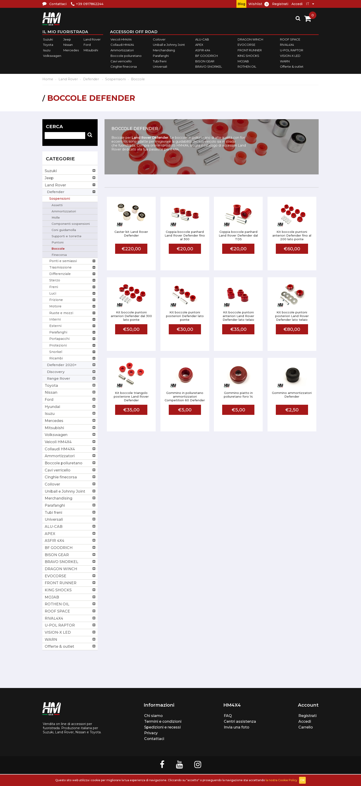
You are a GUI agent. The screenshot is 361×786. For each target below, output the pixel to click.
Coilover (159, 39)
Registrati (280, 4)
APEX (199, 45)
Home (47, 79)
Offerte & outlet (291, 66)
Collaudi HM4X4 (122, 45)
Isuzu (46, 50)
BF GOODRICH (206, 56)
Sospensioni (115, 79)
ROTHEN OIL (247, 66)
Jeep (67, 39)
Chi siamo (153, 716)
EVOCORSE (246, 45)
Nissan (68, 45)
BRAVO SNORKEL (208, 66)
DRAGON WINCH (250, 39)
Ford (87, 45)
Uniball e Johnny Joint (169, 45)
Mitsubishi (91, 50)
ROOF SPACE (290, 39)
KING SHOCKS (248, 56)
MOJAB (243, 61)
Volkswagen (52, 56)
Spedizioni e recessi (162, 727)
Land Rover (92, 39)
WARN (285, 61)
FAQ (228, 716)
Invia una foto (236, 727)
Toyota (48, 45)
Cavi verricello (121, 61)
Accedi (297, 4)
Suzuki (48, 39)
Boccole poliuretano (126, 56)
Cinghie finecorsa (124, 66)
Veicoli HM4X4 (121, 39)
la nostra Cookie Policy (281, 780)
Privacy (151, 733)
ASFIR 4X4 (202, 50)
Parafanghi (161, 56)
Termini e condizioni (162, 721)
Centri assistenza (240, 721)
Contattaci (154, 739)
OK (302, 780)
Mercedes (71, 50)
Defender (91, 79)
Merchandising (164, 50)
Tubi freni (159, 61)
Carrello (305, 727)
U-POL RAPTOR (291, 50)
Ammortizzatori (122, 50)
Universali (160, 66)
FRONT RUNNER (250, 50)
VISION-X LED (290, 56)
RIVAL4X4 (287, 45)
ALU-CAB (202, 39)
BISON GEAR (204, 61)
